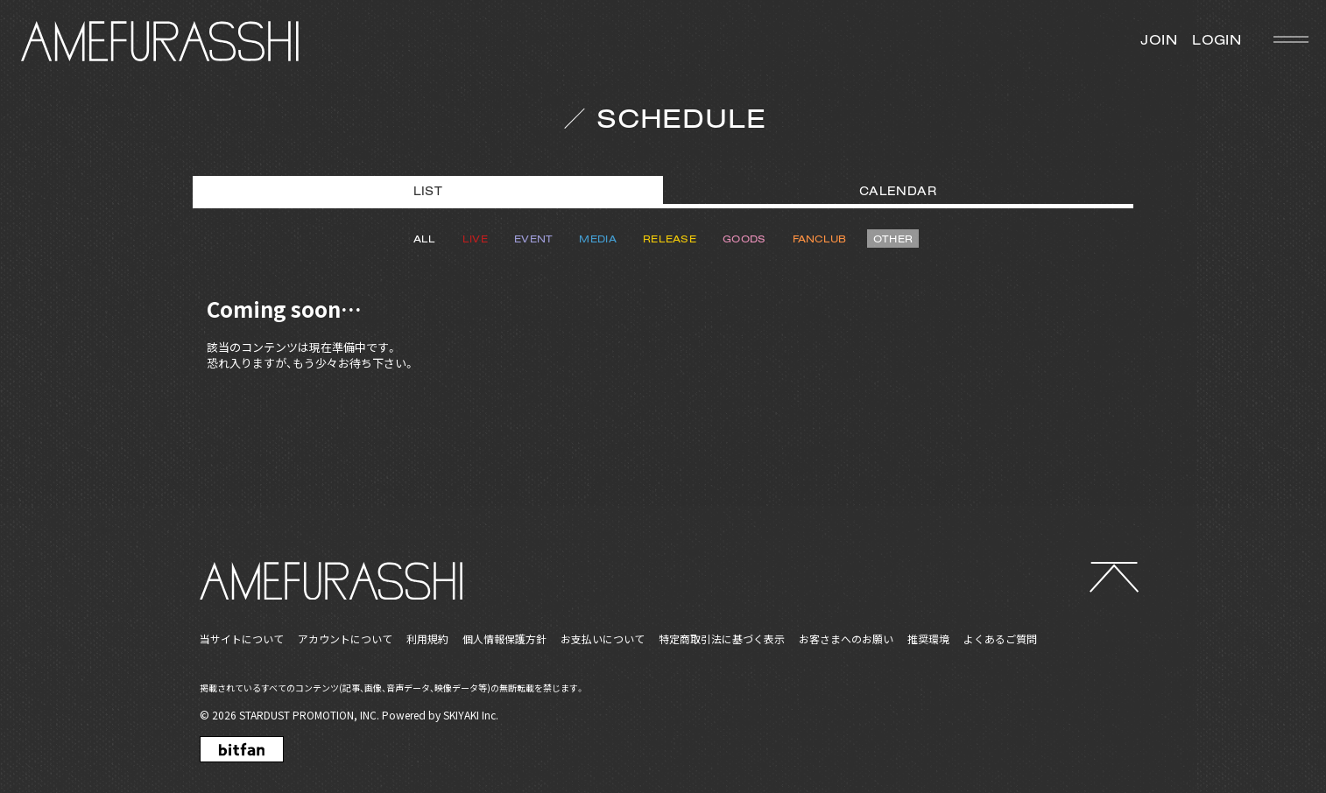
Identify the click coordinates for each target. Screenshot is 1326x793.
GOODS (744, 238)
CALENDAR (898, 191)
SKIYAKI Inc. (470, 714)
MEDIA (598, 238)
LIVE (475, 238)
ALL (424, 238)
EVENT (534, 238)
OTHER (893, 238)
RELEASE (669, 238)
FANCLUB (820, 238)
